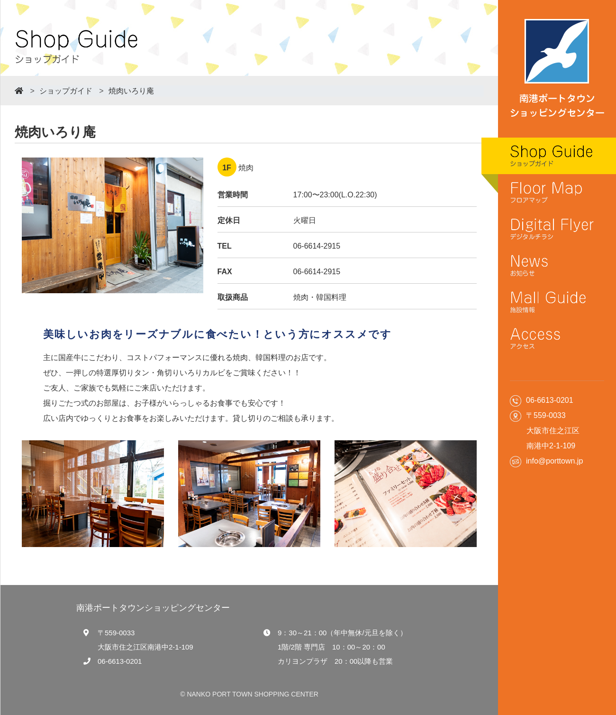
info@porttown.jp (554, 461)
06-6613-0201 (120, 661)
